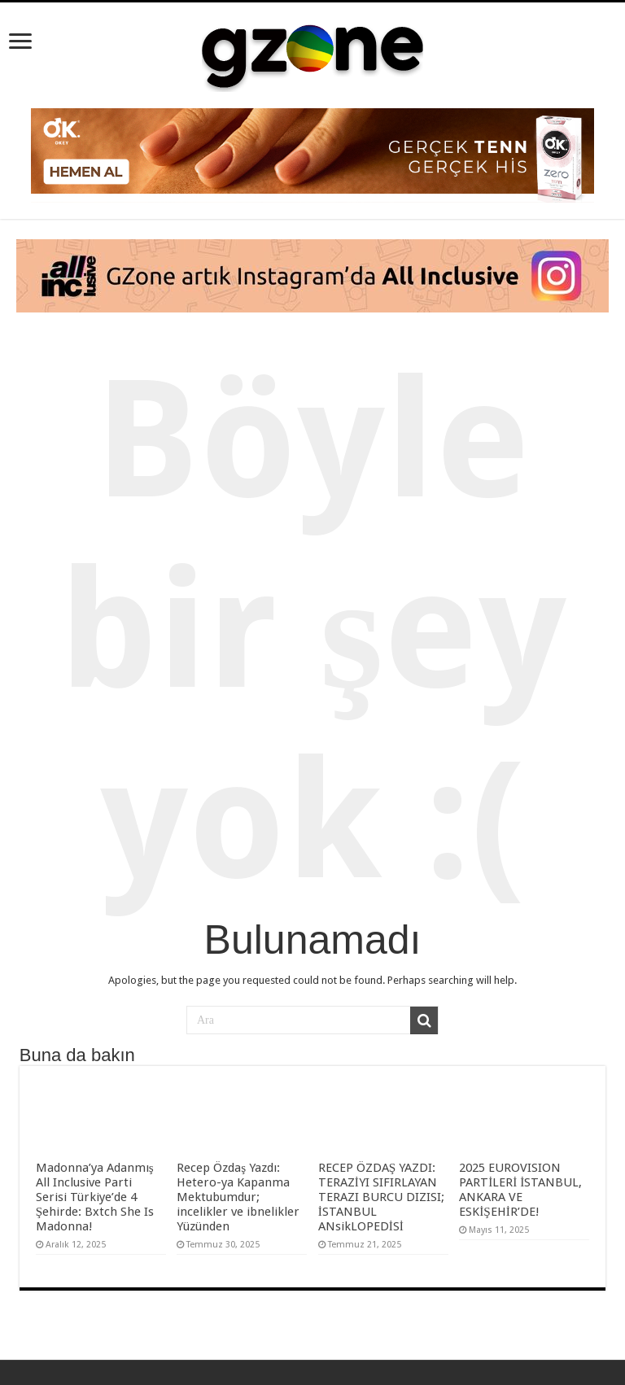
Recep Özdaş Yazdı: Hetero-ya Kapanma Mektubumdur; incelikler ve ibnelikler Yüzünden (238, 1197)
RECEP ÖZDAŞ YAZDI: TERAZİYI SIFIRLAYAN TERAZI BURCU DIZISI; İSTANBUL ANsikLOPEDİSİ (381, 1197)
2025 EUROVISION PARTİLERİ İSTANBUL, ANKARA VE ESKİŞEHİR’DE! (520, 1189)
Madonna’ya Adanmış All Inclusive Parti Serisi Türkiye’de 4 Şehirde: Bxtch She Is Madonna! (95, 1197)
